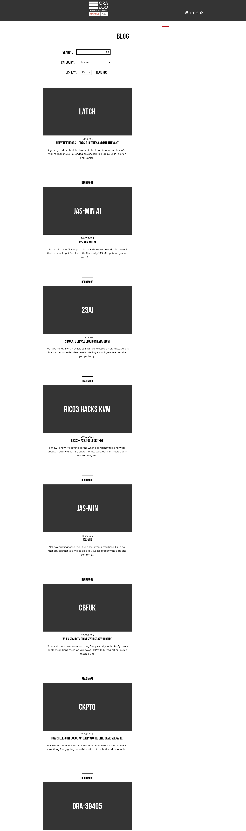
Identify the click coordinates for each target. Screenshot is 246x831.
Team (149, 19)
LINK (163, 761)
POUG (103, 19)
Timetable (118, 19)
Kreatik (149, 818)
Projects (89, 19)
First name (97, 743)
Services (73, 19)
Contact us (176, 19)
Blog (160, 19)
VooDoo (135, 19)
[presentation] (116, 778)
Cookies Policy (123, 826)
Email (159, 743)
